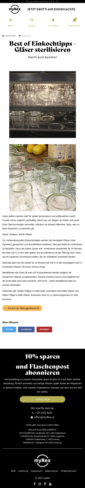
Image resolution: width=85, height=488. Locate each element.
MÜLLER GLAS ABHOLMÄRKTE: (42, 430)
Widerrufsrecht (68, 470)
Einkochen (26, 35)
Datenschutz (51, 470)
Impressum (36, 470)
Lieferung (23, 470)
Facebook (26, 329)
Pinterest (44, 329)
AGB (13, 470)
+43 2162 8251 (43, 412)
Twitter (9, 329)
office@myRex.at (44, 417)
